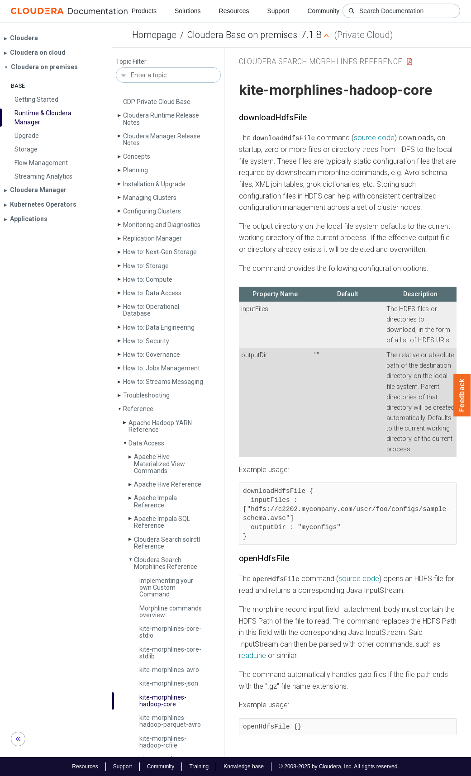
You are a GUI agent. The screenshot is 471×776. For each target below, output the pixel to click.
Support (278, 10)
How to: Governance (151, 354)
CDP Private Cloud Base (156, 101)
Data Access (146, 443)
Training (199, 766)
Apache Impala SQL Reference (162, 522)
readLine (252, 655)
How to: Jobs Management (161, 368)
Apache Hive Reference (167, 484)
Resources (234, 10)
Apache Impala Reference (155, 501)
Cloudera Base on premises (242, 34)
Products (144, 10)
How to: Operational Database (151, 310)
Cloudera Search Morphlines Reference (165, 563)
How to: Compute (147, 279)
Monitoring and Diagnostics (161, 224)
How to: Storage (146, 266)
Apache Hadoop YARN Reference (160, 426)
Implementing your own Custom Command (166, 587)
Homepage (154, 34)
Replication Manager (152, 238)
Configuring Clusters (152, 211)
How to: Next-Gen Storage (160, 252)
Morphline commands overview (170, 612)
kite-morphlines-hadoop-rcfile (162, 742)
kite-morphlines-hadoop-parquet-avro (170, 721)
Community (324, 10)
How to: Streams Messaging (163, 381)
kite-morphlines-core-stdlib (170, 653)
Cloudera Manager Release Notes (161, 139)
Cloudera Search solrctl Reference (167, 543)
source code (374, 137)
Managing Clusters (149, 197)
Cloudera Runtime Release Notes (161, 119)
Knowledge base (244, 766)
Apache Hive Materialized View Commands (159, 463)
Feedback (462, 395)
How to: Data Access (152, 293)
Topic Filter (131, 61)
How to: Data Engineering (159, 327)
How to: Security (146, 341)
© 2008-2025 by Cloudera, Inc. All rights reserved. (339, 766)
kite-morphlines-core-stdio (170, 632)
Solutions (188, 10)
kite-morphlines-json (168, 683)
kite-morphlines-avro (169, 669)
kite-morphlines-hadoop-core (162, 701)
